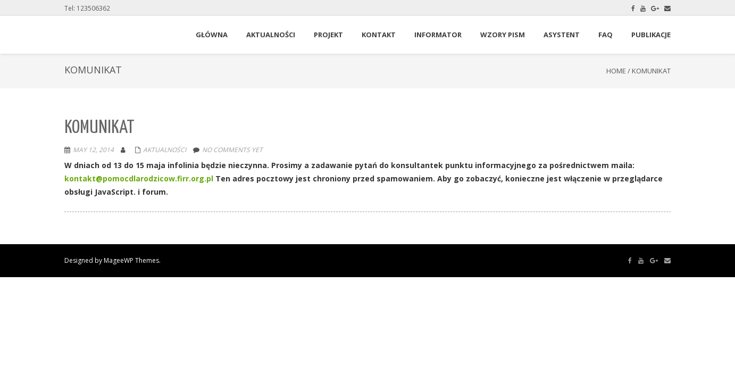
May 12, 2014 (93, 149)
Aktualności (164, 149)
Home (616, 71)
